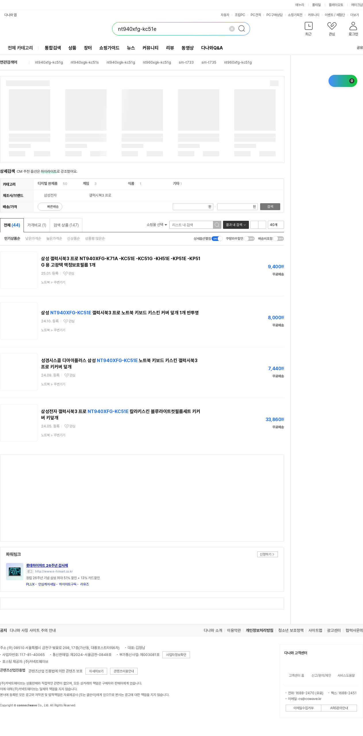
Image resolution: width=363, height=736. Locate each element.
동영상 (188, 48)
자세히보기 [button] (96, 671)
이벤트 (329, 15)
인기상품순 (12, 238)
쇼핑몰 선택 (157, 224)
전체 (12, 225)
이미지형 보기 (262, 225)
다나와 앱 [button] (10, 15)
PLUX (30, 584)
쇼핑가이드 (109, 48)
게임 (86, 183)
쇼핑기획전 (295, 15)
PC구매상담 (274, 15)
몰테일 (316, 5)
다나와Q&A (212, 48)
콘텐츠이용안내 (124, 671)
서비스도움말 (346, 676)
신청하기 (265, 554)
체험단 (340, 15)
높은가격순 (54, 238)
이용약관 (234, 630)
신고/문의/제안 (321, 676)
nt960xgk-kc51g (157, 62)
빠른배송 (53, 207)
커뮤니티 (313, 15)
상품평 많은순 (95, 238)
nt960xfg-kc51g (238, 62)
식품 (131, 183)
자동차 (225, 15)
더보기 (356, 15)
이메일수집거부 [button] (303, 708)
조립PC (240, 15)
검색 (270, 207)
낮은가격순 (33, 238)
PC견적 (256, 15)
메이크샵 (357, 5)
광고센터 (334, 630)
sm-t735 (208, 62)
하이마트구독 (67, 584)
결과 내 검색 (234, 225)
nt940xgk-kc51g (121, 62)
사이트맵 (315, 630)
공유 (356, 47)
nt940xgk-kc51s (85, 62)
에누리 (299, 5)
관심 (71, 273)
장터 (88, 48)
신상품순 (73, 238)
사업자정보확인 (176, 655)
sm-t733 (186, 62)
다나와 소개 (213, 630)
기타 (176, 183)
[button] (308, 30)
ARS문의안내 (339, 708)
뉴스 (131, 48)
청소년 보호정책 (291, 630)
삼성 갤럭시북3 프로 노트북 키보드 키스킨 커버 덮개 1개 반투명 (120, 312)
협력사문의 (354, 630)
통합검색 (53, 48)
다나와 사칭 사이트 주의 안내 (33, 630)
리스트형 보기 (254, 225)
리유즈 (84, 584)
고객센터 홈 (296, 676)
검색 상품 (66, 225)
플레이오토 (336, 5)
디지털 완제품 (47, 183)
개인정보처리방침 (259, 630)
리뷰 (170, 48)
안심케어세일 (46, 584)
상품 (72, 48)
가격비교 (36, 225)
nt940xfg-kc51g (49, 62)
